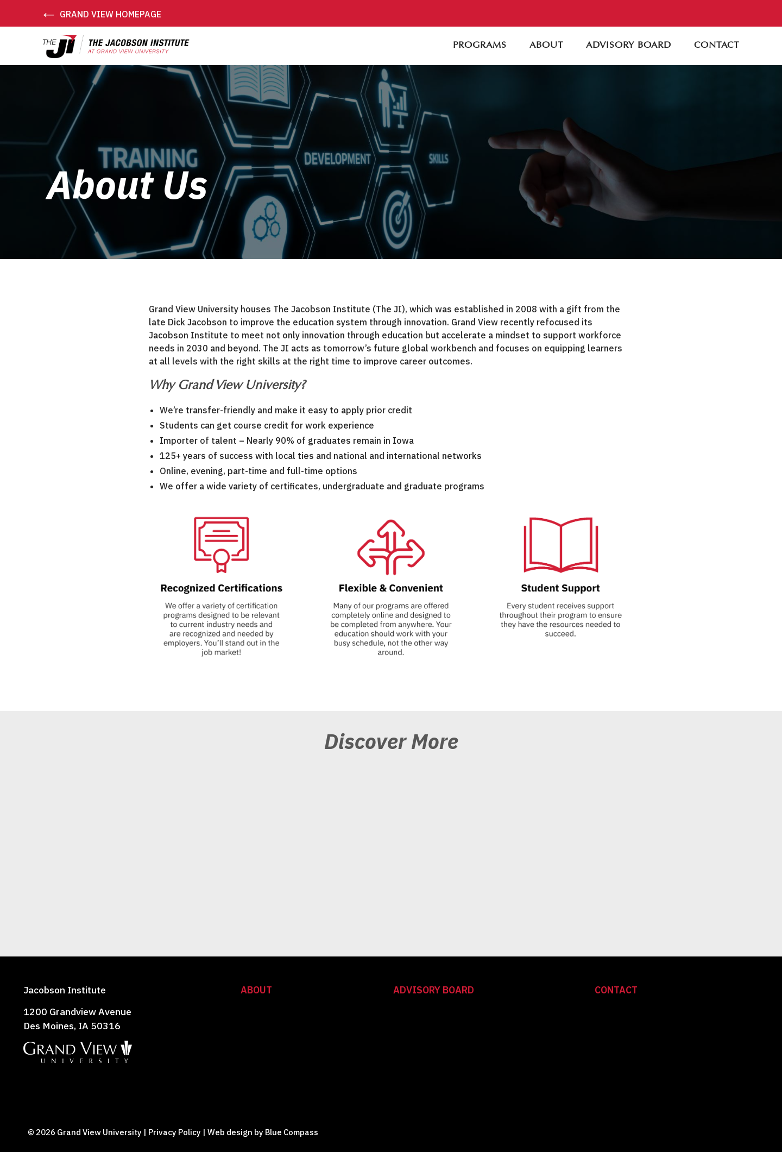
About (256, 990)
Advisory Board (433, 990)
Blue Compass (291, 1132)
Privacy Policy (174, 1132)
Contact (616, 990)
